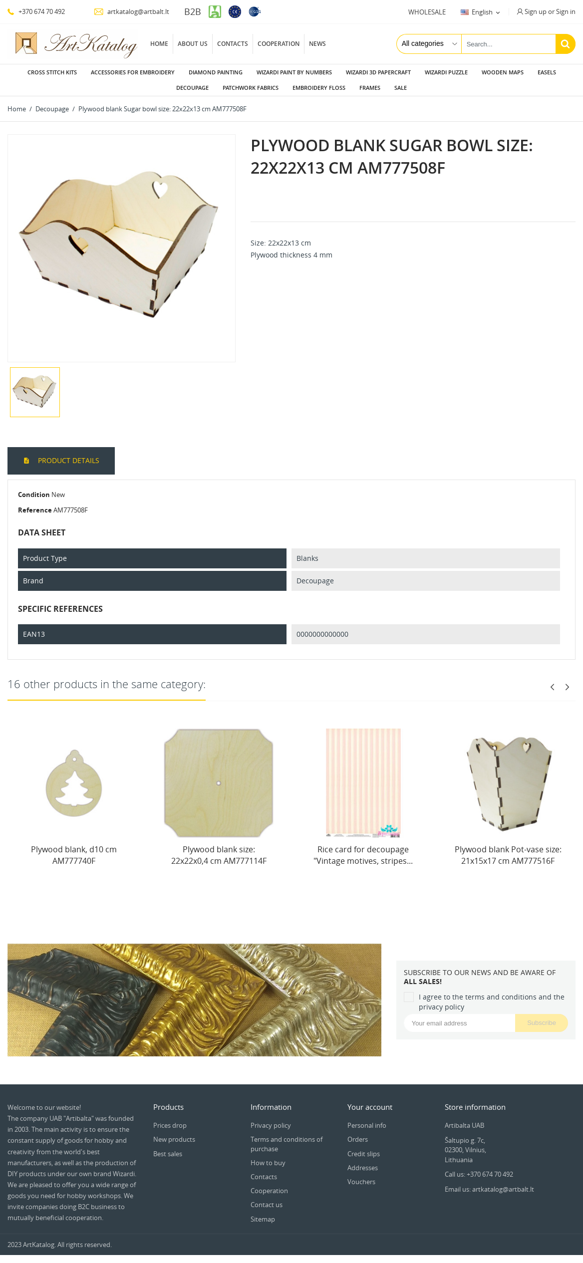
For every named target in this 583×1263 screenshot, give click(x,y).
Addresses (362, 1167)
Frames (369, 87)
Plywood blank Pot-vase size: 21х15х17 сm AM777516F (508, 855)
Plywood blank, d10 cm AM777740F (74, 855)
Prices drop (170, 1125)
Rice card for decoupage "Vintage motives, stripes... (363, 855)
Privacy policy (271, 1125)
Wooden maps (503, 72)
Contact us (267, 1204)
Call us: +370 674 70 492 (479, 1174)
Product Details (67, 460)
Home (159, 43)
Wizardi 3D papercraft (378, 72)
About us (193, 43)
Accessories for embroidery (133, 72)
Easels (547, 72)
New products (174, 1139)
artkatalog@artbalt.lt (131, 11)
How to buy (268, 1162)
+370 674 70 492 (36, 11)
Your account (369, 1107)
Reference (35, 509)
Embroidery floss (318, 87)
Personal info (366, 1125)
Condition (34, 494)
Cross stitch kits (52, 72)
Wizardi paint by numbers (294, 72)
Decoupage (192, 87)
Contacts (232, 43)
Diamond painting (216, 72)
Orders (357, 1139)
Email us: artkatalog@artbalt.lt (489, 1189)
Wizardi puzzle (446, 72)
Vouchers (361, 1181)
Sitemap (263, 1219)
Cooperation (278, 43)
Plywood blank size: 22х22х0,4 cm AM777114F (219, 855)
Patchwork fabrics (251, 87)
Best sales (167, 1153)
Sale (400, 87)
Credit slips (363, 1153)
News (317, 43)
